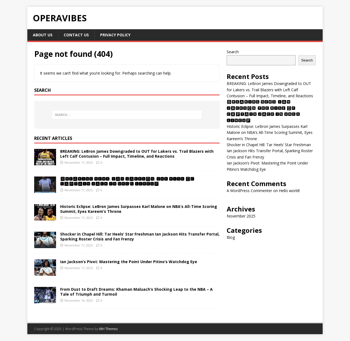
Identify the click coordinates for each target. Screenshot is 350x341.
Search (233, 51)
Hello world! (289, 190)
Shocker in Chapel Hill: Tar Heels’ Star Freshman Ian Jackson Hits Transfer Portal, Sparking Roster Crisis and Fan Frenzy (140, 236)
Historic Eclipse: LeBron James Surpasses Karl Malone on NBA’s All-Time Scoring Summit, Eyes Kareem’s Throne (138, 209)
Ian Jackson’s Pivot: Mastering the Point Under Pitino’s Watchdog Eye (128, 261)
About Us (42, 34)
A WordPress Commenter (249, 190)
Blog (231, 237)
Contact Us (76, 34)
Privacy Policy (115, 34)
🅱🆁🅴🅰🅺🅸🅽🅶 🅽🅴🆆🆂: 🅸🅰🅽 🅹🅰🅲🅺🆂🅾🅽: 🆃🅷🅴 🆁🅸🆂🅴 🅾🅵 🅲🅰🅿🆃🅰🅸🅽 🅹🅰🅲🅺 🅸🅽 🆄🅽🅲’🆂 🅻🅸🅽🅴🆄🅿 (127, 181)
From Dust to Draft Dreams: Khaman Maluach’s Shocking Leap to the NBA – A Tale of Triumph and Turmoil (136, 292)
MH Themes (108, 329)
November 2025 (241, 216)
